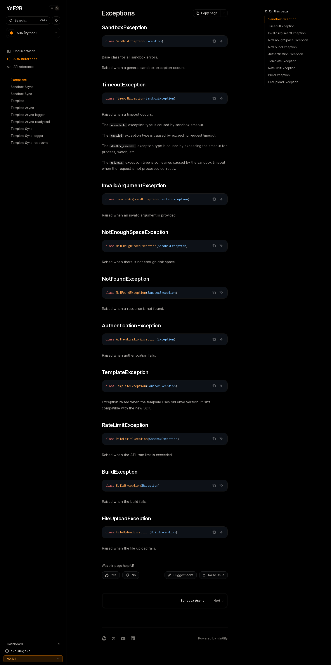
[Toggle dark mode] (54, 8)
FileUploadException (283, 82)
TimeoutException (281, 26)
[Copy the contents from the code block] (214, 41)
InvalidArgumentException (287, 33)
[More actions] (224, 13)
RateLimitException (281, 68)
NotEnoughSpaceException (288, 40)
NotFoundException (282, 47)
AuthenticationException (285, 54)
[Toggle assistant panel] (56, 20)
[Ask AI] (221, 41)
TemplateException (282, 61)
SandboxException (282, 19)
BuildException (279, 75)
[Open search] (28, 20)
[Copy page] (206, 13)
